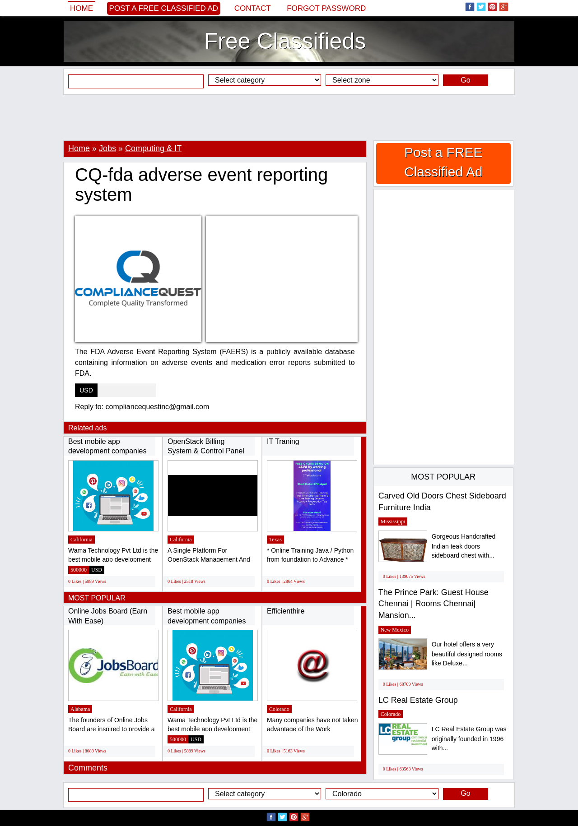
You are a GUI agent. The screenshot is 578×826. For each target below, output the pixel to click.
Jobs (107, 148)
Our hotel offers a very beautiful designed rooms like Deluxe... (467, 654)
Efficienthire (285, 611)
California (81, 539)
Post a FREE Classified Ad (164, 8)
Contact (252, 8)
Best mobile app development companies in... (107, 451)
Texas (275, 539)
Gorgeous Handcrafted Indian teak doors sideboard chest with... (464, 546)
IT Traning (283, 441)
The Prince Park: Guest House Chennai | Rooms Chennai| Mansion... (433, 604)
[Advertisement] (289, 117)
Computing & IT (153, 148)
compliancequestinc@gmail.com (158, 407)
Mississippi (393, 521)
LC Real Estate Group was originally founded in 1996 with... (469, 738)
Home (81, 8)
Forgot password (326, 8)
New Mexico (395, 630)
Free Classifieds (285, 41)
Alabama (80, 709)
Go (465, 80)
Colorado (279, 709)
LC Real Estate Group (418, 700)
